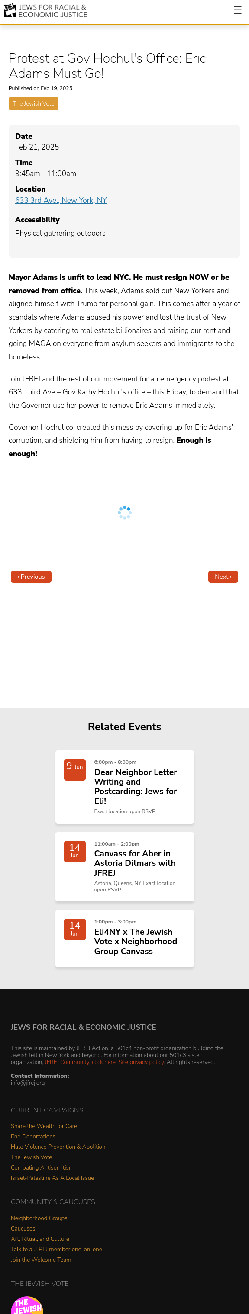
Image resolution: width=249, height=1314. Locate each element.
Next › (223, 576)
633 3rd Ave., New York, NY (61, 200)
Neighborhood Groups (39, 1218)
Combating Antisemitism (42, 1168)
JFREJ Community (67, 1062)
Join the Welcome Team (41, 1260)
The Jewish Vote (33, 103)
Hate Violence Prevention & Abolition (58, 1147)
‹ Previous (31, 576)
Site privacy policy (141, 1062)
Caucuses (23, 1229)
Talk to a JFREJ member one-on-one (56, 1249)
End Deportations (33, 1137)
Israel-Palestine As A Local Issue (52, 1178)
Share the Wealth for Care (44, 1126)
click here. (104, 1062)
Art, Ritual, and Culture (40, 1239)
